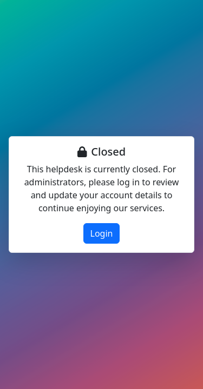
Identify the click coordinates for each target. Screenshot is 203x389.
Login (101, 233)
